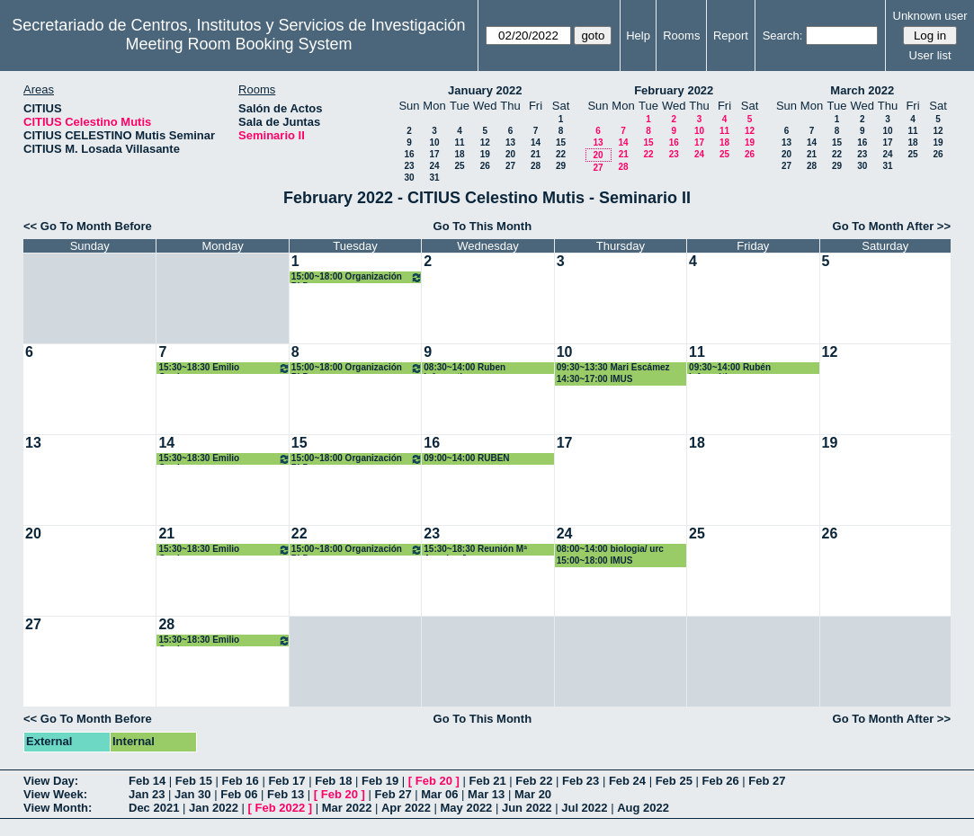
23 (409, 166)
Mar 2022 (347, 807)
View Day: (50, 780)
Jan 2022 (213, 807)
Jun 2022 (527, 807)
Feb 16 (240, 780)
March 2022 (862, 90)
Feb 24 (627, 780)
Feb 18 (333, 780)
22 (561, 154)
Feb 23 (580, 780)
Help (638, 35)
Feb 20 (434, 780)
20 (510, 154)
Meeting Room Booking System (238, 44)
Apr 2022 (406, 807)
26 (485, 166)
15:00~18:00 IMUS (595, 560)
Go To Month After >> (892, 226)
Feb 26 (719, 780)
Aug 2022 (643, 807)
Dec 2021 (154, 807)
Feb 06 (238, 794)
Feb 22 (533, 780)
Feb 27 (766, 780)
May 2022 (467, 807)
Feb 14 (147, 780)
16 (409, 154)
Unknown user (930, 15)
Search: (783, 35)
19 (485, 154)
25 (459, 166)
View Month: (57, 807)
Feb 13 (285, 794)
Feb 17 (286, 780)
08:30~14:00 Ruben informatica (464, 368)
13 (510, 142)
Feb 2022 (280, 807)
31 (434, 177)
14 (536, 142)
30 (409, 177)
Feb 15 (193, 780)
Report (730, 35)
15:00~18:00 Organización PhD (357, 277)
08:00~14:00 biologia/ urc (610, 549)
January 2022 (485, 90)
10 (434, 142)
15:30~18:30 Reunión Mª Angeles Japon (475, 550)
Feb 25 (674, 780)
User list (930, 55)
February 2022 (673, 90)
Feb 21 (487, 780)
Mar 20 (532, 794)
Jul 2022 (584, 807)
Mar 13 (486, 794)
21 (536, 154)
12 (485, 142)
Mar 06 (439, 794)
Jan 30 (192, 794)
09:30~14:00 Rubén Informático (730, 368)
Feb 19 (380, 780)
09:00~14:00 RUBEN (466, 458)
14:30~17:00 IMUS (595, 379)
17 (434, 154)
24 (434, 166)
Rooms (681, 35)
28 (536, 166)
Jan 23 (147, 794)
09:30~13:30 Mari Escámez (613, 367)
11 (459, 142)
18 (459, 154)
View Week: (55, 794)
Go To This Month (482, 226)
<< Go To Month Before (87, 226)
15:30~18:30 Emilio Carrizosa (224, 368)
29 (561, 166)
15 (561, 142)
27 (510, 166)
